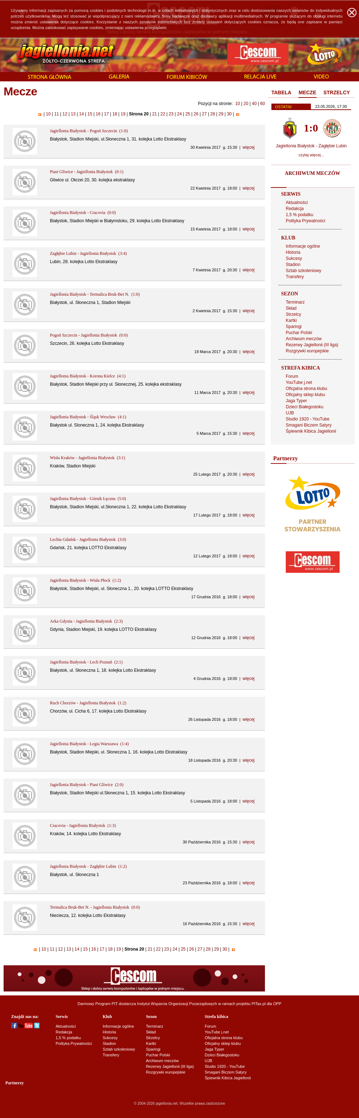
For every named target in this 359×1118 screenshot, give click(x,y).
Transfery (295, 276)
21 (154, 113)
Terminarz (295, 302)
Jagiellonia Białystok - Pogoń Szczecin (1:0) (89, 130)
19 (123, 113)
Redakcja (295, 208)
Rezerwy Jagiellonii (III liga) (312, 344)
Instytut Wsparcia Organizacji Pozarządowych (177, 1004)
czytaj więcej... (311, 155)
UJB (290, 412)
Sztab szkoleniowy (303, 270)
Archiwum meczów (304, 338)
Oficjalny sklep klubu (305, 394)
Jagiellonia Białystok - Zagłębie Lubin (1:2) (88, 866)
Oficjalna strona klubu (306, 388)
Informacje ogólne (303, 246)
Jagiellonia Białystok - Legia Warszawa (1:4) (89, 743)
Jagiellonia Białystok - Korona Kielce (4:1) (88, 376)
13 (73, 113)
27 (204, 113)
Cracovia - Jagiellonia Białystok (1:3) (83, 825)
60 (262, 103)
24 (179, 113)
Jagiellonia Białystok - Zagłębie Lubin (311, 145)
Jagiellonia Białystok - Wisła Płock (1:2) (85, 580)
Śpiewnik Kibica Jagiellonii (311, 431)
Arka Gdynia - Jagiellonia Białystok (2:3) (86, 621)
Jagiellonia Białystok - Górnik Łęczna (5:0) (88, 498)
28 (212, 113)
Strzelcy (293, 314)
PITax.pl (259, 1004)
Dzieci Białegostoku (304, 406)
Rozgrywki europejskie (307, 350)
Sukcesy (294, 258)
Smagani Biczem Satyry (308, 425)
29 (220, 113)
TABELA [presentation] (281, 92)
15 (89, 113)
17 (106, 113)
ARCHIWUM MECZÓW (312, 173)
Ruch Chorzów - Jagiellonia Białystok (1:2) (88, 702)
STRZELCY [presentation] (336, 92)
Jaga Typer (296, 400)
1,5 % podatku (299, 214)
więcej (249, 147)
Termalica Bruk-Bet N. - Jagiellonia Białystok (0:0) (95, 907)
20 (245, 103)
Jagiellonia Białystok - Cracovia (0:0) (83, 212)
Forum (292, 376)
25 (187, 113)
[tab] (281, 93)
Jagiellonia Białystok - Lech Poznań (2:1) (86, 662)
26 (196, 113)
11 (56, 113)
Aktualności (297, 202)
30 (229, 113)
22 (162, 113)
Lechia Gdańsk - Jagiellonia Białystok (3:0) (88, 539)
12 (65, 113)
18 (114, 113)
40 (254, 103)
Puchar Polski (299, 332)
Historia (293, 252)
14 (81, 113)
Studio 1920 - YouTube (308, 419)
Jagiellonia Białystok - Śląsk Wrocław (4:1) (88, 416)
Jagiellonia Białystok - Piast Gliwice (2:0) (86, 784)
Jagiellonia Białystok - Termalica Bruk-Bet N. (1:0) (95, 294)
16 (98, 113)
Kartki (291, 320)
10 (237, 103)
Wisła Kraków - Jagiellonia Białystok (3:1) (87, 457)
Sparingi (294, 326)
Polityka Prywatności (305, 220)
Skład (291, 308)
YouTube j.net (299, 382)
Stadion (293, 264)
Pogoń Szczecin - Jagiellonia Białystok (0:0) (89, 335)
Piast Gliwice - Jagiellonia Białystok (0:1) (86, 171)
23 (171, 113)
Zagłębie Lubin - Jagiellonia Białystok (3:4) (88, 253)
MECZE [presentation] (307, 92)
